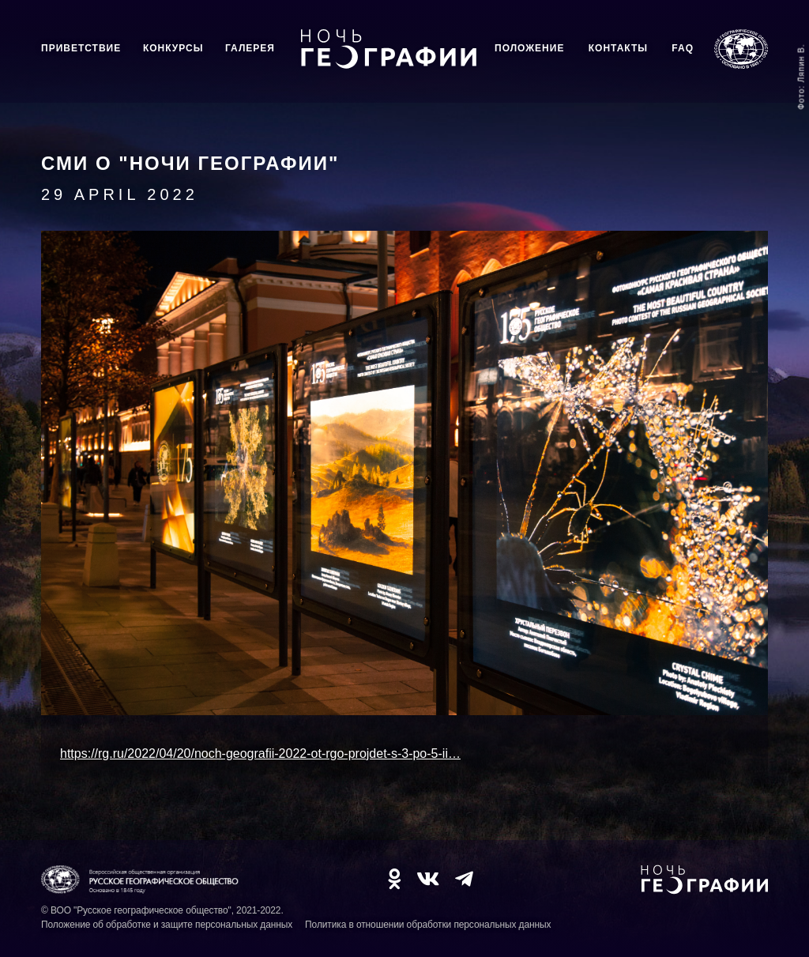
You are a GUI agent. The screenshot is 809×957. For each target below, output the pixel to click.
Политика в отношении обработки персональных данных (428, 924)
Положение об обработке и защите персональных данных (166, 924)
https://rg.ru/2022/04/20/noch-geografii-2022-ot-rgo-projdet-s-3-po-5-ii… (260, 753)
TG (464, 878)
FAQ (683, 48)
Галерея (250, 48)
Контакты (618, 48)
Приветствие (81, 48)
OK (394, 878)
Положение (529, 48)
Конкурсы (173, 48)
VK (427, 878)
